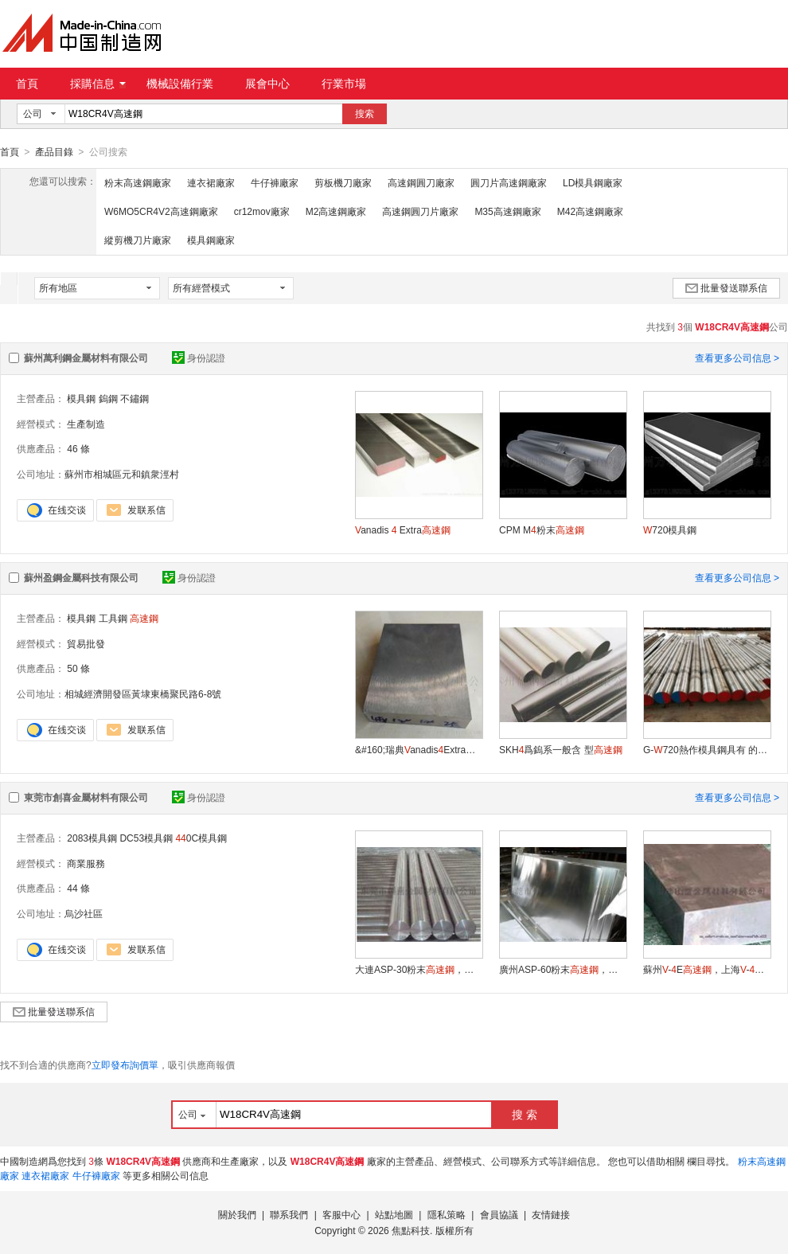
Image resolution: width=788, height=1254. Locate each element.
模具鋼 (81, 398)
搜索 (364, 113)
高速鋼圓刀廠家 (421, 182)
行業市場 (344, 83)
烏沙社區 (83, 913)
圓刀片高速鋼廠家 (508, 182)
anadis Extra (403, 529)
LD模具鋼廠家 (592, 182)
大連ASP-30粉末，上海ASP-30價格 (418, 969)
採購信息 (98, 83)
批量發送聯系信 (726, 287)
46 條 (78, 448)
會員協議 (499, 1214)
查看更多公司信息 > (737, 357)
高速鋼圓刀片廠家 (420, 211)
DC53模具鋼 (146, 837)
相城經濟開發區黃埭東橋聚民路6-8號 (142, 693)
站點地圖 (394, 1214)
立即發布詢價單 (125, 1064)
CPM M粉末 (541, 529)
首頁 (27, 83)
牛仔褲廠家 (274, 182)
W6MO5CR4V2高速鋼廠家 (161, 211)
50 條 (78, 668)
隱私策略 (446, 1214)
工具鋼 (113, 617)
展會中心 (267, 83)
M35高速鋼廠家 (507, 211)
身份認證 (198, 357)
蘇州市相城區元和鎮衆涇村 (121, 473)
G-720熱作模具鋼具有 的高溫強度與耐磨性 (706, 749)
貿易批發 (86, 643)
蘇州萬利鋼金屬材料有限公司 (86, 357)
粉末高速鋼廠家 (137, 182)
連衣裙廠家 (211, 182)
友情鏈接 (551, 1214)
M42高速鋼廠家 (590, 211)
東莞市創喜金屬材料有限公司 (86, 797)
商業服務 (86, 863)
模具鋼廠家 (211, 239)
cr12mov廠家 (262, 211)
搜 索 (524, 1114)
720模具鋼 (669, 529)
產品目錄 (54, 152)
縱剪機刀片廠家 (137, 239)
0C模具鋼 (201, 837)
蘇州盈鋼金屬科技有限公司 (81, 577)
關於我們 (237, 1214)
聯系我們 (289, 1214)
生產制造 (86, 423)
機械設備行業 (179, 83)
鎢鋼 (108, 398)
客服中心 (341, 1214)
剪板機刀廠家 (343, 182)
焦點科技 (411, 1230)
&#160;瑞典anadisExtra (418, 749)
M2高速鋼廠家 (336, 211)
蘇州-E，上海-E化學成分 (706, 969)
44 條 (78, 887)
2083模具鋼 (92, 837)
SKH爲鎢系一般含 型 (560, 749)
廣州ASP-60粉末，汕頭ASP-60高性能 (562, 969)
